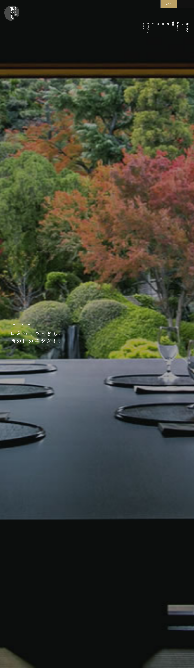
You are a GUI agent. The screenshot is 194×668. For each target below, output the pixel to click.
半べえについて (148, 28)
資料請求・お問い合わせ (187, 26)
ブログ (183, 24)
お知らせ (143, 24)
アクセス (178, 26)
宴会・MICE (173, 23)
